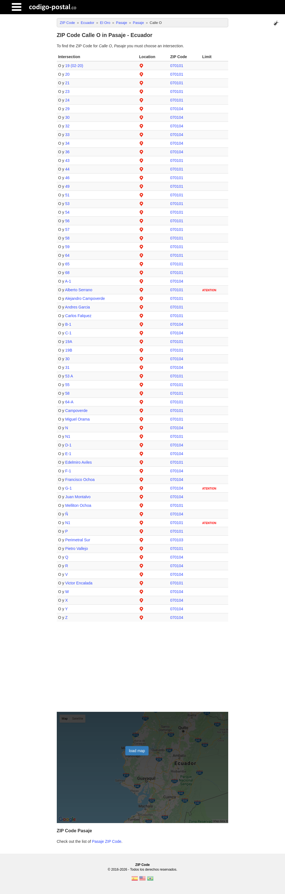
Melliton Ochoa (78, 505)
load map (137, 751)
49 (67, 186)
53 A (69, 376)
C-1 (68, 333)
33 (67, 134)
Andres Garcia (77, 307)
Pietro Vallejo (76, 548)
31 (67, 367)
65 (67, 264)
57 (67, 229)
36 (67, 152)
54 (67, 212)
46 (67, 178)
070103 (176, 540)
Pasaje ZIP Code (107, 841)
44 (67, 169)
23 (67, 91)
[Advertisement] (143, 669)
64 (67, 255)
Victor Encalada (78, 583)
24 (67, 100)
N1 (67, 436)
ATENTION (209, 290)
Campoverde (76, 410)
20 (67, 74)
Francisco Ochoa (80, 479)
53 (67, 203)
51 (67, 195)
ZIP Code (142, 865)
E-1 (68, 453)
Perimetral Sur (77, 540)
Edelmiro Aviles (78, 462)
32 (67, 126)
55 (67, 384)
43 (67, 160)
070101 (176, 65)
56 (67, 221)
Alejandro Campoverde (85, 298)
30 (67, 117)
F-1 (68, 471)
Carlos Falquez (78, 315)
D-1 (68, 445)
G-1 (68, 488)
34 (67, 143)
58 (67, 238)
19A (68, 341)
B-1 (68, 324)
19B (68, 350)
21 (67, 83)
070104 (176, 109)
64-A (69, 402)
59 (67, 247)
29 (67, 109)
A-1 (68, 281)
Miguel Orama (77, 419)
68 (67, 272)
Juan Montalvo (77, 497)
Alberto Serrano (78, 290)
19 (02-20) (74, 65)
